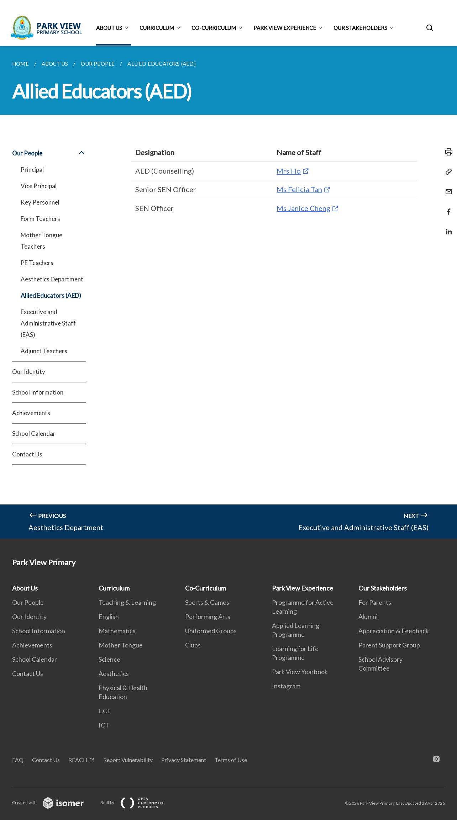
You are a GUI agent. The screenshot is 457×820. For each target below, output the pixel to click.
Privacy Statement (183, 759)
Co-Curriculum (213, 28)
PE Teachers (37, 262)
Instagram (286, 686)
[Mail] (446, 187)
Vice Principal (39, 186)
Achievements (31, 413)
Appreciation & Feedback (393, 631)
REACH (78, 759)
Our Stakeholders (360, 28)
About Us (109, 28)
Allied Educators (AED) (51, 295)
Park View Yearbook (300, 672)
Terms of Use (231, 759)
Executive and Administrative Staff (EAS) (48, 323)
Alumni (368, 616)
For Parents (374, 602)
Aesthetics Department (52, 279)
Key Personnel (40, 202)
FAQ (17, 759)
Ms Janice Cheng (303, 208)
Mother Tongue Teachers (41, 240)
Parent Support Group (389, 645)
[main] (228, 292)
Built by (138, 802)
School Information (37, 392)
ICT (104, 725)
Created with (53, 802)
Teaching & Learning (127, 602)
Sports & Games (207, 602)
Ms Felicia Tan (299, 189)
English (109, 616)
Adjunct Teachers (44, 351)
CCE (105, 711)
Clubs (193, 645)
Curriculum (157, 28)
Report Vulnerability (128, 759)
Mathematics (117, 631)
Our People (49, 153)
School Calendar (34, 433)
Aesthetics (114, 673)
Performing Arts (207, 616)
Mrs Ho (289, 170)
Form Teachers (40, 218)
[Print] (446, 151)
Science (109, 659)
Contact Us (27, 454)
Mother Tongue (121, 645)
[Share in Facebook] (446, 207)
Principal (32, 169)
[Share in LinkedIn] (446, 227)
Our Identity (28, 371)
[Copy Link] (446, 171)
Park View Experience (284, 28)
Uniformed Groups (211, 631)
